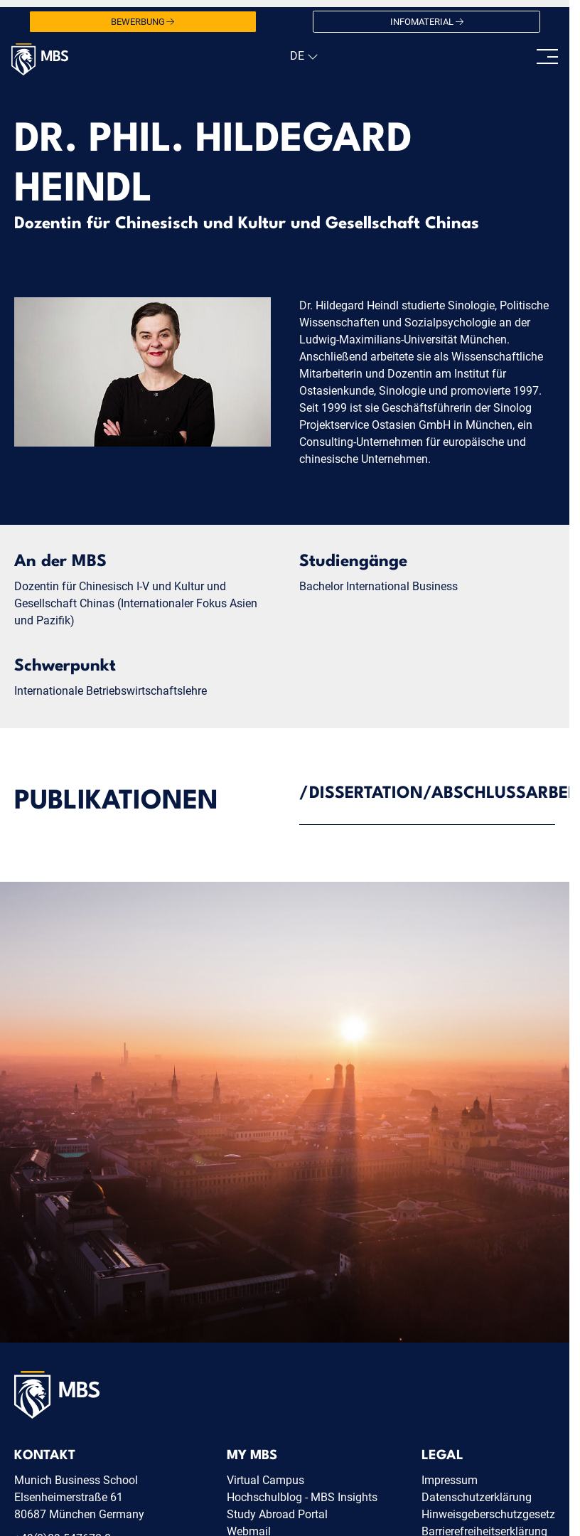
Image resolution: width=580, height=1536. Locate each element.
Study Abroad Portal (277, 1514)
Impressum (449, 1480)
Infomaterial (426, 22)
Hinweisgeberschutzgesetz (488, 1514)
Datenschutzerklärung (476, 1497)
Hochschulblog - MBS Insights (302, 1497)
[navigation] (302, 56)
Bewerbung (143, 22)
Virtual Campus (265, 1480)
